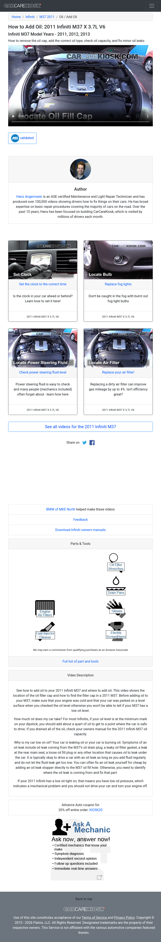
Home (16, 17)
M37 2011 (47, 17)
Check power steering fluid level (42, 372)
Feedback (80, 520)
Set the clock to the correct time (42, 284)
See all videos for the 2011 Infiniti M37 (80, 426)
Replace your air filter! (118, 372)
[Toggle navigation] (152, 6)
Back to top (83, 899)
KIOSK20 (96, 810)
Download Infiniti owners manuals (80, 530)
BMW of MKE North (60, 509)
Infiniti (30, 17)
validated (22, 138)
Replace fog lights (118, 284)
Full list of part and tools (80, 661)
